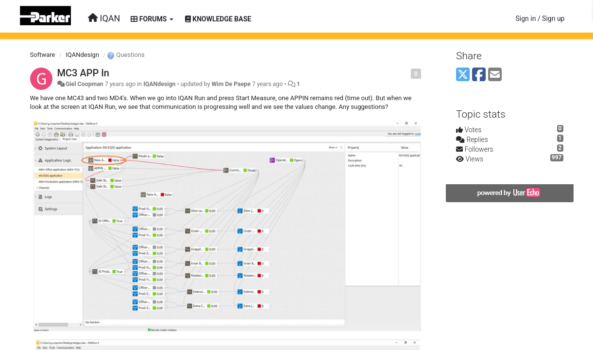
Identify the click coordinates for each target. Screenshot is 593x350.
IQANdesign (82, 54)
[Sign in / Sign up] (539, 18)
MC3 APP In (83, 73)
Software (42, 54)
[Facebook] (479, 75)
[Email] (495, 75)
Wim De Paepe (231, 84)
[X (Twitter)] (463, 75)
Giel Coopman (84, 84)
